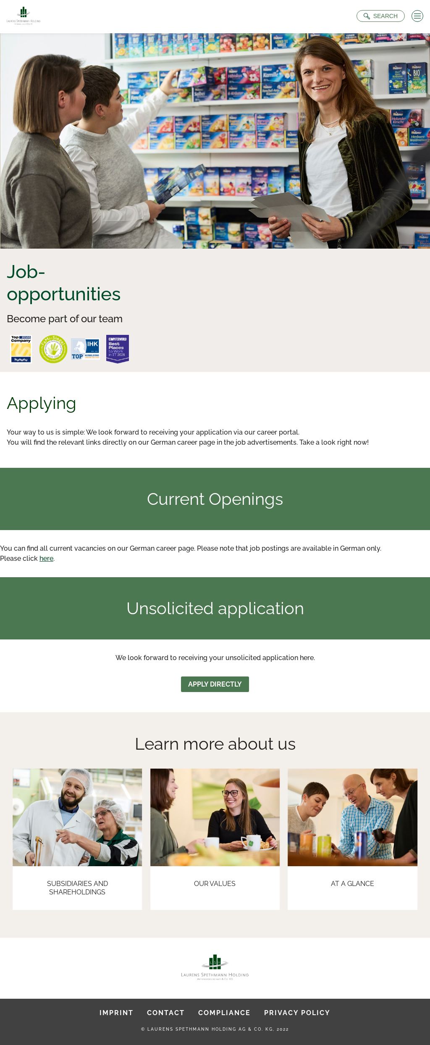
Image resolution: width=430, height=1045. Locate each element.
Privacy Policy (297, 1013)
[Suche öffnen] (381, 16)
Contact (166, 1013)
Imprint (117, 1013)
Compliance (224, 1013)
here (46, 558)
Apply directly (215, 684)
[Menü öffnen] (417, 16)
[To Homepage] (23, 16)
